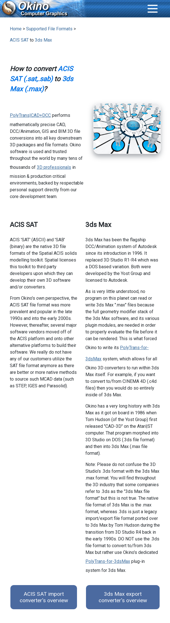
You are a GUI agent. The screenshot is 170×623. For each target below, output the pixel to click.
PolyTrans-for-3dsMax (107, 561)
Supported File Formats (49, 28)
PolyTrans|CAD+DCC (30, 115)
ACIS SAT (19, 40)
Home (16, 28)
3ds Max (43, 40)
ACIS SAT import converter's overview (44, 597)
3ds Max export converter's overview (123, 597)
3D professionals (54, 167)
